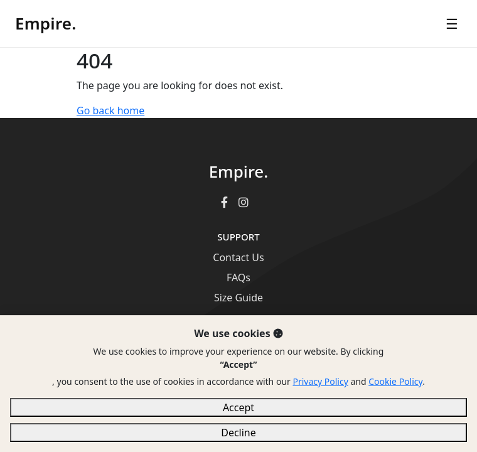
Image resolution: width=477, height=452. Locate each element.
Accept (238, 407)
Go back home (110, 110)
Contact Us (238, 257)
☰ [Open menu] (452, 23)
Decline (238, 432)
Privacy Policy (320, 381)
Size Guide (238, 297)
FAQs (238, 277)
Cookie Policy (395, 381)
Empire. (46, 23)
